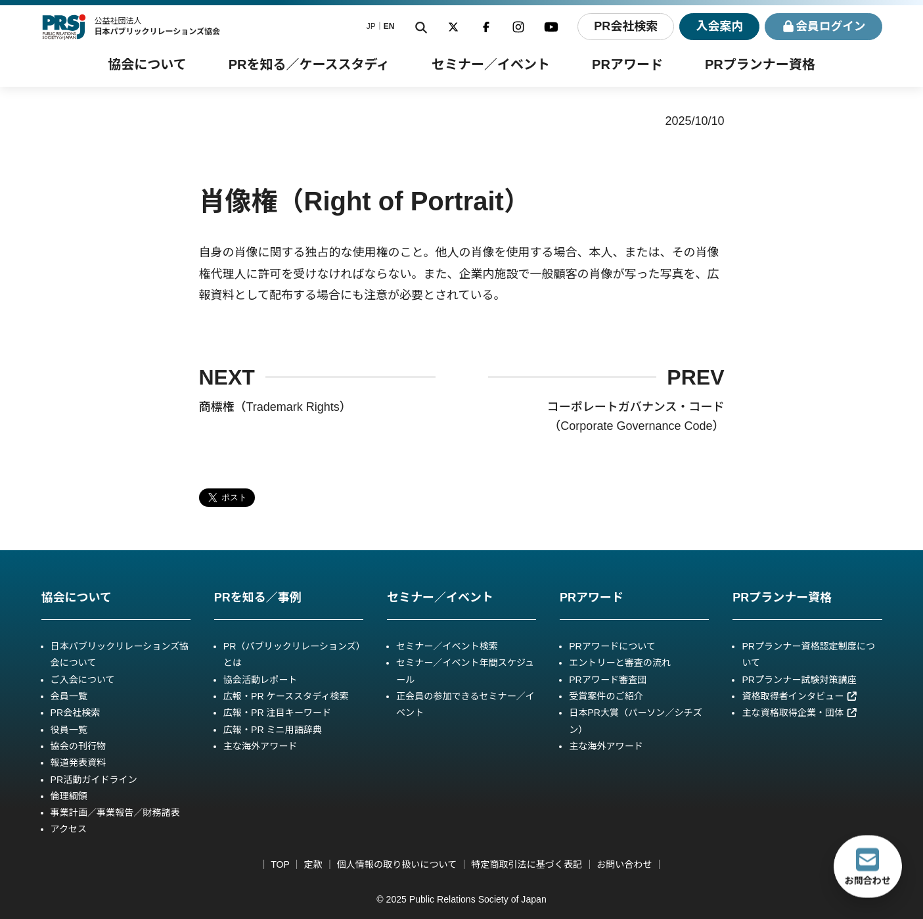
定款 (313, 864)
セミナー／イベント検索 (447, 646)
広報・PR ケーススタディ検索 (286, 696)
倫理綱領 (69, 796)
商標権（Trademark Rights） (275, 406)
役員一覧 (69, 729)
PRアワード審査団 (607, 679)
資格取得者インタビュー (799, 696)
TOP (280, 864)
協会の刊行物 (78, 746)
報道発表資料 (78, 762)
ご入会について (83, 679)
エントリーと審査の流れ (620, 662)
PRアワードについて (612, 646)
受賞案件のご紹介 (606, 696)
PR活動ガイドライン (94, 779)
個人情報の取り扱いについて (397, 864)
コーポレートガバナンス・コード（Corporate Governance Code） (636, 416)
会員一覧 (69, 696)
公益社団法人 (157, 26)
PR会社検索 (624, 26)
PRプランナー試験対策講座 (799, 679)
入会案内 (718, 26)
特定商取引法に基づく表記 (526, 864)
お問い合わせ (624, 864)
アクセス (69, 829)
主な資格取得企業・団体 (799, 712)
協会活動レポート (260, 679)
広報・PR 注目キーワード (277, 712)
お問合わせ (868, 866)
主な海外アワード (260, 746)
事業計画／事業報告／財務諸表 (115, 812)
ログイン (823, 26)
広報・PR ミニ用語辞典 (272, 729)
